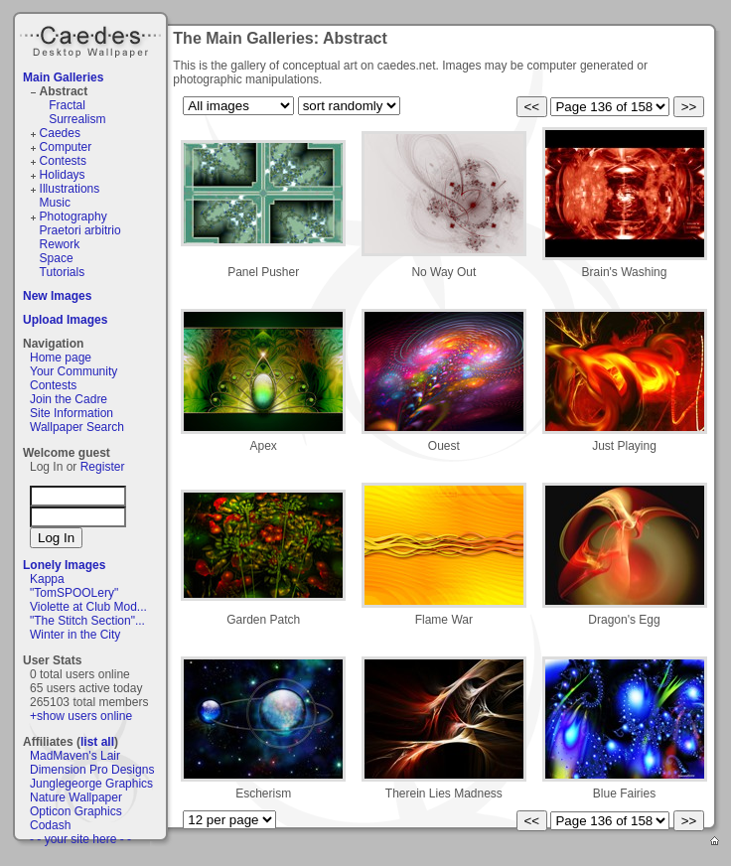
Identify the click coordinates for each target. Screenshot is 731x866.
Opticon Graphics (76, 811)
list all (97, 742)
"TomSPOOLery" (74, 593)
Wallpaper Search (77, 427)
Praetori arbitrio (80, 230)
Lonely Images (64, 565)
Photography (73, 216)
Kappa (47, 579)
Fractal (67, 105)
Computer (66, 147)
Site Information (71, 413)
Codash (50, 825)
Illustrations (70, 189)
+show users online (81, 716)
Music (55, 203)
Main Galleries (63, 77)
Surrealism (77, 119)
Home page (60, 357)
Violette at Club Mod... (88, 607)
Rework (60, 244)
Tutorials (62, 272)
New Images (57, 296)
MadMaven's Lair (75, 756)
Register (102, 467)
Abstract (64, 91)
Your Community (73, 371)
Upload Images (65, 320)
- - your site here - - (80, 839)
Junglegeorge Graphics (91, 784)
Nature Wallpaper (76, 797)
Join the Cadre (68, 399)
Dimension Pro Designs (92, 770)
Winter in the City (75, 635)
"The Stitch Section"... (87, 621)
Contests (63, 161)
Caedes (92, 39)
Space (56, 258)
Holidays (62, 175)
